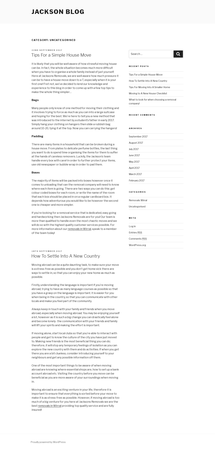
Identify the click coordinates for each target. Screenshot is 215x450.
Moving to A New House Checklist (148, 93)
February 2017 (136, 180)
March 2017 (135, 174)
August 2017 (136, 142)
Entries (135, 232)
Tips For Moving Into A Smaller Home (149, 87)
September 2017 (138, 136)
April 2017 (134, 167)
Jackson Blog (58, 11)
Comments (138, 238)
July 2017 (134, 149)
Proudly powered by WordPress (48, 442)
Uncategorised (137, 206)
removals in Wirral (79, 229)
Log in (132, 226)
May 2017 (134, 161)
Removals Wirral (138, 200)
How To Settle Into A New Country (65, 256)
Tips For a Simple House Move (61, 55)
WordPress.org (137, 245)
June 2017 (134, 155)
